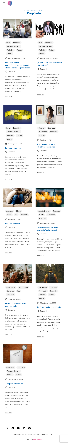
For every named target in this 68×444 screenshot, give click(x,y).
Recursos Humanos (13, 46)
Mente (18, 211)
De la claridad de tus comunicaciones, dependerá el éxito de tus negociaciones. (17, 65)
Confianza (51, 128)
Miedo (9, 215)
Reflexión (10, 50)
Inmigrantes (43, 287)
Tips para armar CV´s (14, 383)
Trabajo (19, 50)
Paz (16, 215)
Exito (8, 43)
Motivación (43, 132)
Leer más (8, 96)
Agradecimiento (44, 211)
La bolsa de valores (13, 148)
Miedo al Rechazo (12, 223)
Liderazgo (53, 287)
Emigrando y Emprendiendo (49, 307)
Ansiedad (9, 211)
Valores (9, 54)
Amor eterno (10, 287)
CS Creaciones (37, 439)
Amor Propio (23, 287)
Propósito (16, 43)
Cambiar (41, 128)
